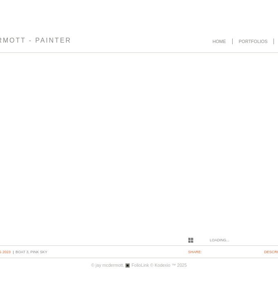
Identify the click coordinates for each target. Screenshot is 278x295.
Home (219, 41)
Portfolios (253, 41)
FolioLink (140, 265)
